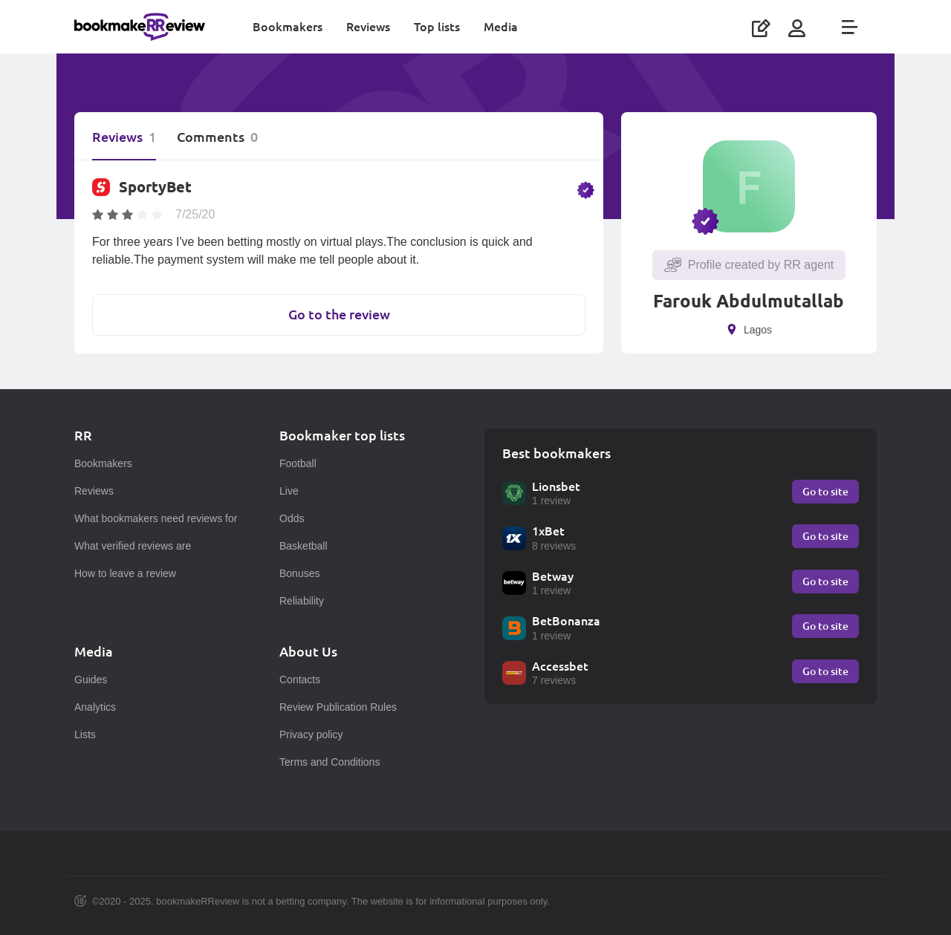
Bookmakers (287, 26)
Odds (291, 518)
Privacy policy (311, 734)
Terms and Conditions (329, 762)
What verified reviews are (132, 546)
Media (501, 26)
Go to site (825, 491)
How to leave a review (125, 573)
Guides (90, 679)
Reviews (368, 26)
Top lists (437, 26)
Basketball (303, 546)
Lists (85, 734)
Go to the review (339, 314)
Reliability (301, 601)
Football (298, 463)
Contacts (299, 679)
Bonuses (299, 573)
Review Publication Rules (338, 707)
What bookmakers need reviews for (155, 518)
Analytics (95, 707)
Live (289, 491)
